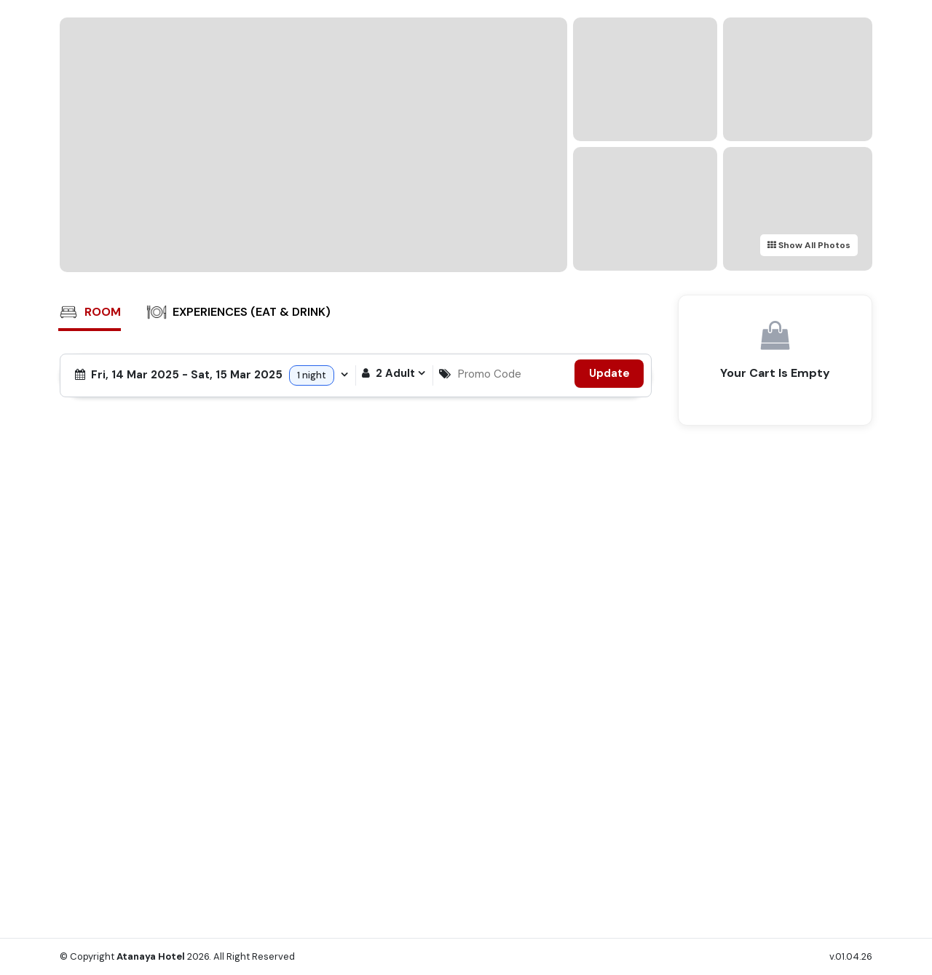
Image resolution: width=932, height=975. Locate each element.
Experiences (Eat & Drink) (238, 312)
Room (89, 312)
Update (609, 373)
